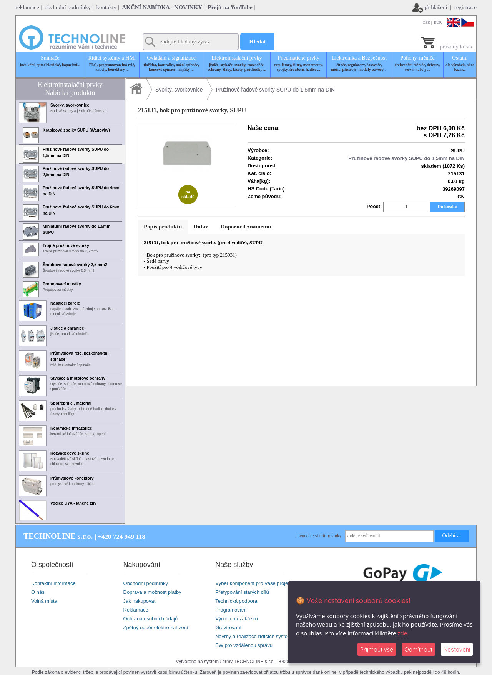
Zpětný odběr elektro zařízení (155, 627)
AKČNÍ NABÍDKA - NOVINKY (162, 7)
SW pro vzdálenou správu (244, 645)
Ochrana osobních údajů (150, 619)
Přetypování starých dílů (242, 592)
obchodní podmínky (68, 7)
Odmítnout (418, 649)
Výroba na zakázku (236, 619)
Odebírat (451, 535)
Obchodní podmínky (145, 583)
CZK (426, 22)
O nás (38, 592)
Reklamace (135, 610)
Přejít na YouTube (230, 7)
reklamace (27, 7)
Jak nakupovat (139, 601)
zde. (403, 633)
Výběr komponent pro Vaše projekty (254, 583)
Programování (231, 610)
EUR (438, 22)
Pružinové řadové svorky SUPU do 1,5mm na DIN (275, 90)
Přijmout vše (376, 649)
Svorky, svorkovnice (179, 90)
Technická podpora (236, 601)
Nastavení (457, 649)
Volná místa (44, 601)
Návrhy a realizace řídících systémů (254, 636)
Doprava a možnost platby (152, 592)
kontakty (106, 7)
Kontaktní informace (53, 583)
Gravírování (228, 627)
